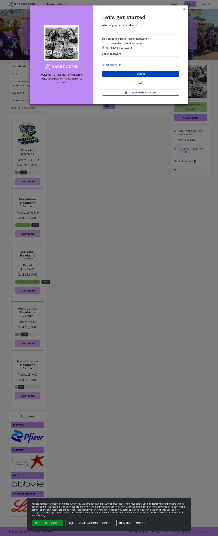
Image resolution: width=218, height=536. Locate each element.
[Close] (184, 9)
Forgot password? (111, 64)
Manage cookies (132, 523)
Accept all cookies (47, 523)
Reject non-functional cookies (89, 523)
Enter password (111, 53)
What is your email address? (119, 25)
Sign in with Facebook (140, 92)
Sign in (141, 73)
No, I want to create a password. (124, 43)
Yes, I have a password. (119, 47)
